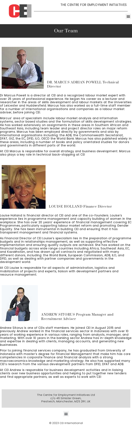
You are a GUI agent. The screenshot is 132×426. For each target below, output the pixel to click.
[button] (128, 16)
